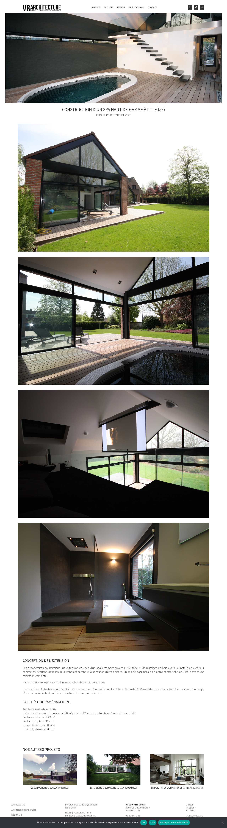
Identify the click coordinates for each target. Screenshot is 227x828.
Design (121, 7)
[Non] (222, 822)
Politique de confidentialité (174, 822)
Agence (96, 7)
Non (152, 822)
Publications (136, 7)
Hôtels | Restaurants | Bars (78, 812)
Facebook (190, 810)
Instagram (190, 807)
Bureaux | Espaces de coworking (80, 815)
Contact (152, 7)
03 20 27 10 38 (133, 815)
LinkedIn (190, 804)
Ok (143, 822)
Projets (108, 7)
